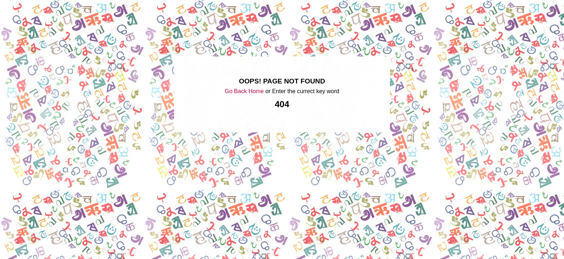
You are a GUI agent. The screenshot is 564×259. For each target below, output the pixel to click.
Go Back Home (244, 91)
